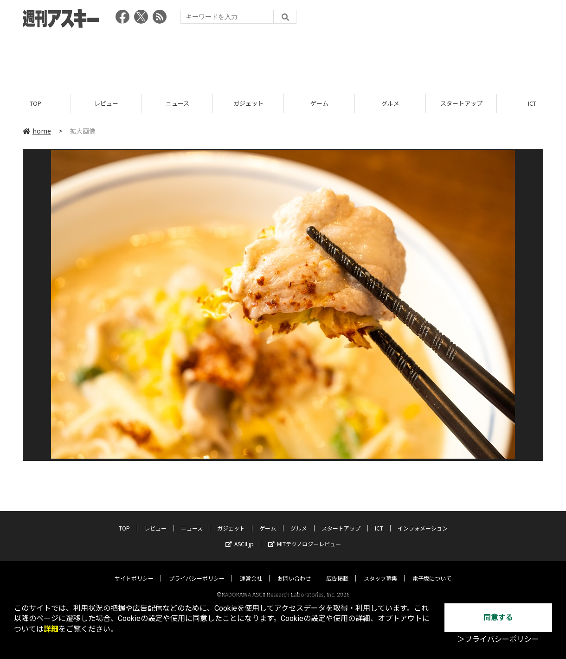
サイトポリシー (134, 570)
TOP (35, 103)
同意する (498, 617)
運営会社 (251, 570)
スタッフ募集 (380, 570)
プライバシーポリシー (197, 570)
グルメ (390, 103)
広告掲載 (337, 570)
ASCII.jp (239, 535)
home (37, 130)
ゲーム (319, 103)
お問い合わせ (294, 570)
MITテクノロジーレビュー (304, 535)
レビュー (106, 103)
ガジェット (248, 103)
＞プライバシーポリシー (498, 639)
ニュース (177, 103)
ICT (379, 520)
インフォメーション (423, 520)
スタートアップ (461, 103)
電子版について (431, 570)
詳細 (51, 629)
